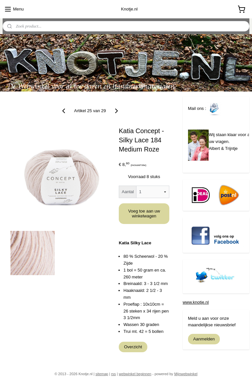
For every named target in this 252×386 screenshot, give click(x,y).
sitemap (101, 374)
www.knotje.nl (196, 302)
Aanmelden (204, 338)
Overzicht (133, 346)
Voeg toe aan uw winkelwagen (144, 213)
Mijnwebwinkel (186, 374)
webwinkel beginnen (135, 374)
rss (113, 374)
